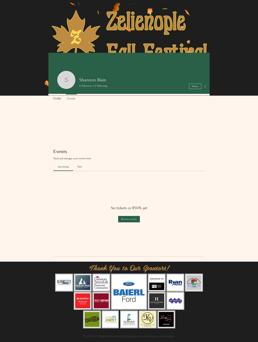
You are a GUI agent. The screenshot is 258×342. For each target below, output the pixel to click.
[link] (63, 166)
